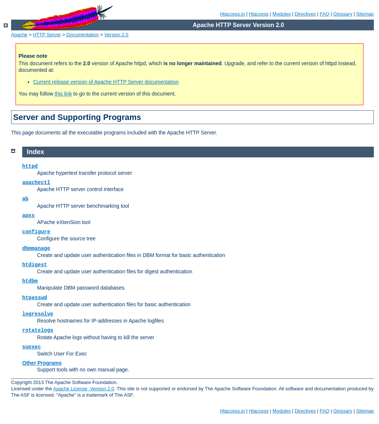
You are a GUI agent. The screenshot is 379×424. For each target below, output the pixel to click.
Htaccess (258, 14)
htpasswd (34, 298)
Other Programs (42, 363)
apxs (28, 215)
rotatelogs (37, 330)
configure (36, 232)
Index (35, 152)
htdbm (30, 281)
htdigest (34, 265)
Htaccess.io (232, 14)
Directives (305, 14)
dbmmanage (36, 248)
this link (63, 94)
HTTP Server (47, 34)
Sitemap (365, 14)
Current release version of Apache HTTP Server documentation (106, 82)
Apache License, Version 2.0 (83, 388)
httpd (30, 166)
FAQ (324, 14)
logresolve (37, 314)
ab (25, 199)
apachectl (36, 183)
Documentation (82, 34)
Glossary (342, 14)
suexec (31, 347)
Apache (19, 34)
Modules (281, 14)
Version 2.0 (116, 34)
